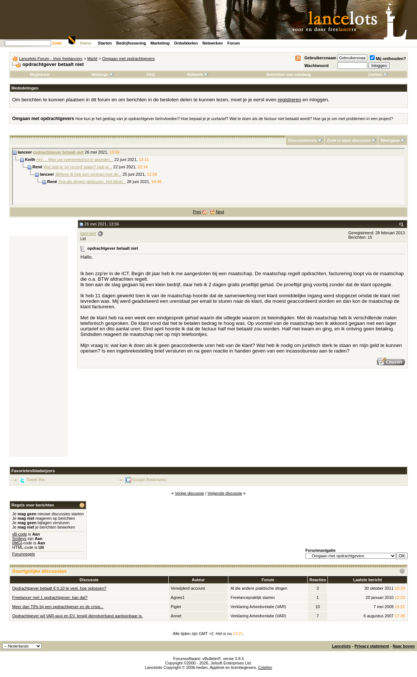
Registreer (40, 74)
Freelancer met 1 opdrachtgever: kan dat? (50, 597)
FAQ (151, 74)
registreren (289, 99)
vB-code (19, 534)
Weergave (390, 140)
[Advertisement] (38, 346)
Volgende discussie (224, 493)
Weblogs (102, 74)
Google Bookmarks (149, 479)
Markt (92, 58)
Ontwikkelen (186, 43)
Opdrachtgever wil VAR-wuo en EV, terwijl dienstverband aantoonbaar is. (77, 616)
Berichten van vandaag (288, 74)
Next (220, 212)
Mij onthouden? (388, 58)
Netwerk (197, 74)
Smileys (19, 538)
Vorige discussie (189, 493)
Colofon (265, 667)
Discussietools (302, 140)
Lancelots (341, 646)
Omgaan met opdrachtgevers (128, 58)
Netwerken (212, 43)
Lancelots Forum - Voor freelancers (51, 58)
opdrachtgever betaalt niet (58, 152)
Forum (233, 43)
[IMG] (17, 543)
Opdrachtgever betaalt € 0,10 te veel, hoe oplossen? (59, 588)
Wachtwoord (316, 65)
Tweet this (36, 479)
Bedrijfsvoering (131, 43)
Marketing (159, 43)
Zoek (57, 43)
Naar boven (404, 646)
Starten (105, 43)
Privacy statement (371, 646)
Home (85, 43)
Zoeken (378, 74)
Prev (197, 212)
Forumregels (23, 554)
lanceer (88, 233)
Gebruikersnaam (320, 58)
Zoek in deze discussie (349, 140)
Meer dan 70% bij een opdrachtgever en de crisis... (58, 606)
